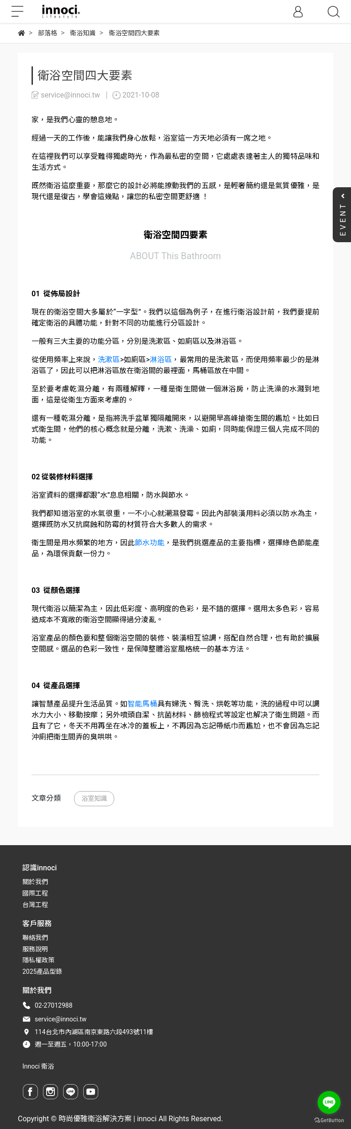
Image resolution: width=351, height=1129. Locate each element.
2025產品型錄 (42, 971)
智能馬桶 (142, 704)
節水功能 (150, 542)
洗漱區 (109, 359)
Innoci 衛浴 (38, 1066)
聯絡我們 (35, 937)
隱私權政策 (38, 960)
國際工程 (35, 893)
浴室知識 (94, 799)
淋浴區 (161, 359)
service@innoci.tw (60, 1019)
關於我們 (35, 881)
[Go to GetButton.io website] (329, 1120)
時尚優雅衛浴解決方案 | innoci (107, 1118)
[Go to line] (329, 1102)
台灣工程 (35, 904)
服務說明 (35, 949)
